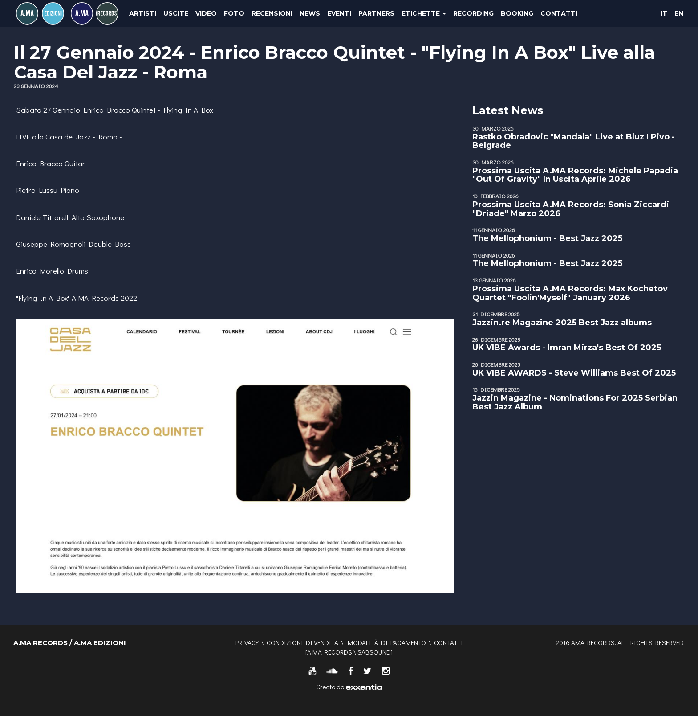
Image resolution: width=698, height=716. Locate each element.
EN (678, 13)
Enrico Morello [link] (40, 271)
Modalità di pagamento (387, 642)
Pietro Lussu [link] (36, 190)
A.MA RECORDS (329, 651)
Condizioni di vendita (302, 642)
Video (206, 13)
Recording (473, 13)
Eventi (339, 13)
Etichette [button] (424, 13)
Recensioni (272, 13)
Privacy (247, 642)
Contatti (558, 13)
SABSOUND (374, 651)
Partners (376, 13)
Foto (234, 13)
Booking (517, 13)
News (310, 13)
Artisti (142, 13)
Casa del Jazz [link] (68, 136)
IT (664, 13)
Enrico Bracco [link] (106, 110)
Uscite (175, 13)
